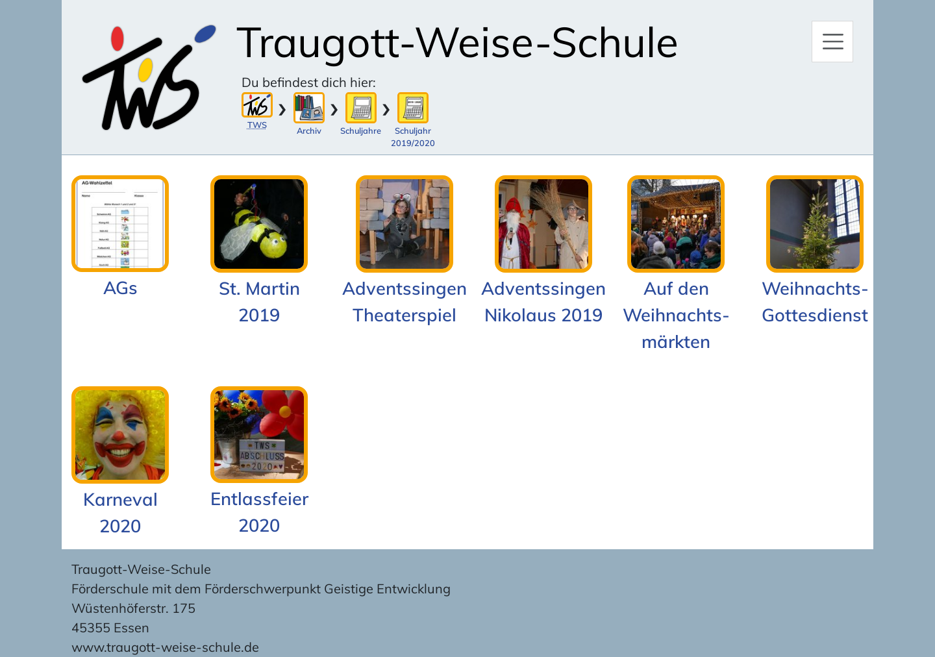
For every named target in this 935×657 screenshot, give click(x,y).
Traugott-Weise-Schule (457, 42)
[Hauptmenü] (832, 41)
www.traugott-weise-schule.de (165, 647)
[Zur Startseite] (149, 77)
